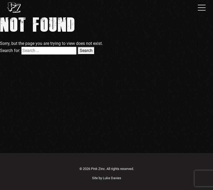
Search (86, 50)
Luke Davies (112, 178)
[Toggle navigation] (200, 7)
